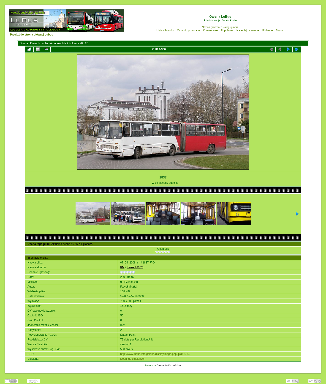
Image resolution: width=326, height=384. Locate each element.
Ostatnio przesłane (188, 30)
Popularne (227, 30)
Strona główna (211, 27)
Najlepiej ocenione (247, 30)
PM (122, 267)
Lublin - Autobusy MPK (54, 43)
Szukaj (280, 30)
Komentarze (210, 30)
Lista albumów (165, 30)
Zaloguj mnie (231, 27)
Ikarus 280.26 (79, 43)
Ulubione (267, 30)
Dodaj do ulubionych (132, 358)
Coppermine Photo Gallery (169, 365)
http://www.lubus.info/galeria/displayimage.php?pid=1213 (155, 354)
